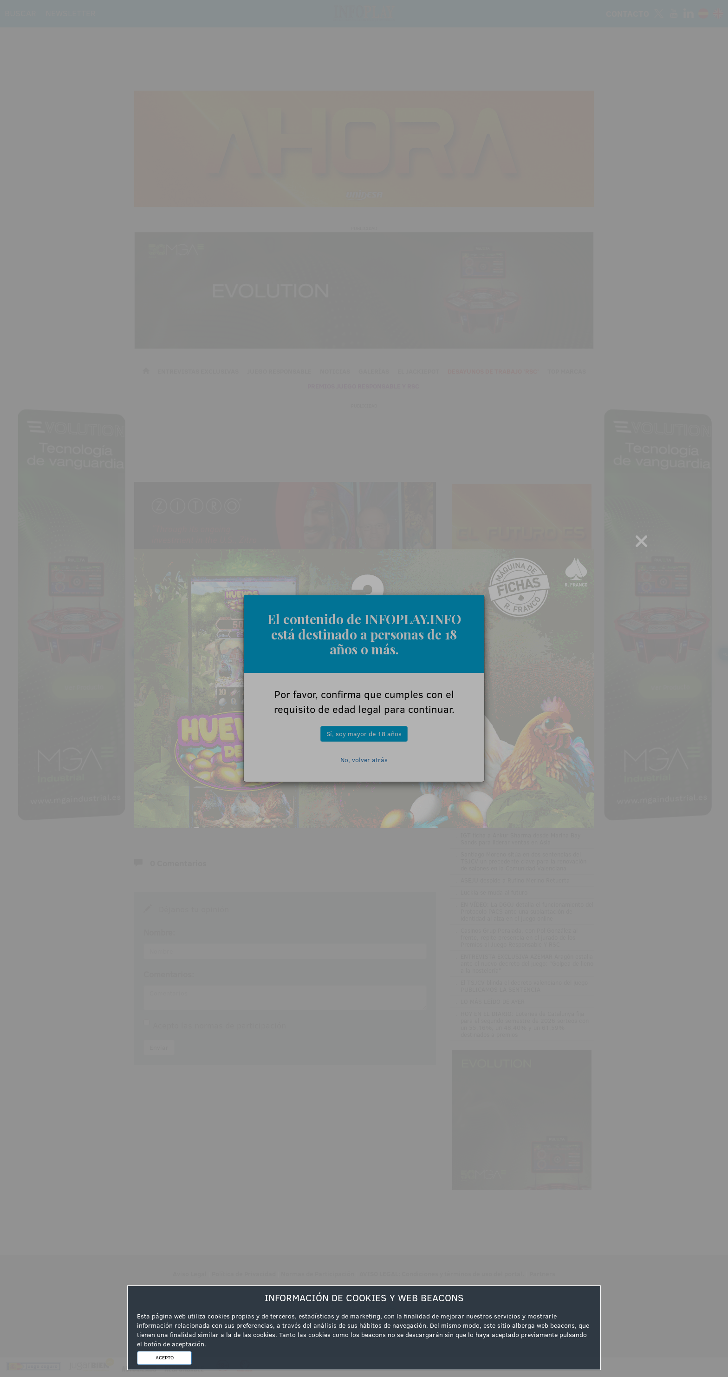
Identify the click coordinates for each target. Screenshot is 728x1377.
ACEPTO (165, 1357)
